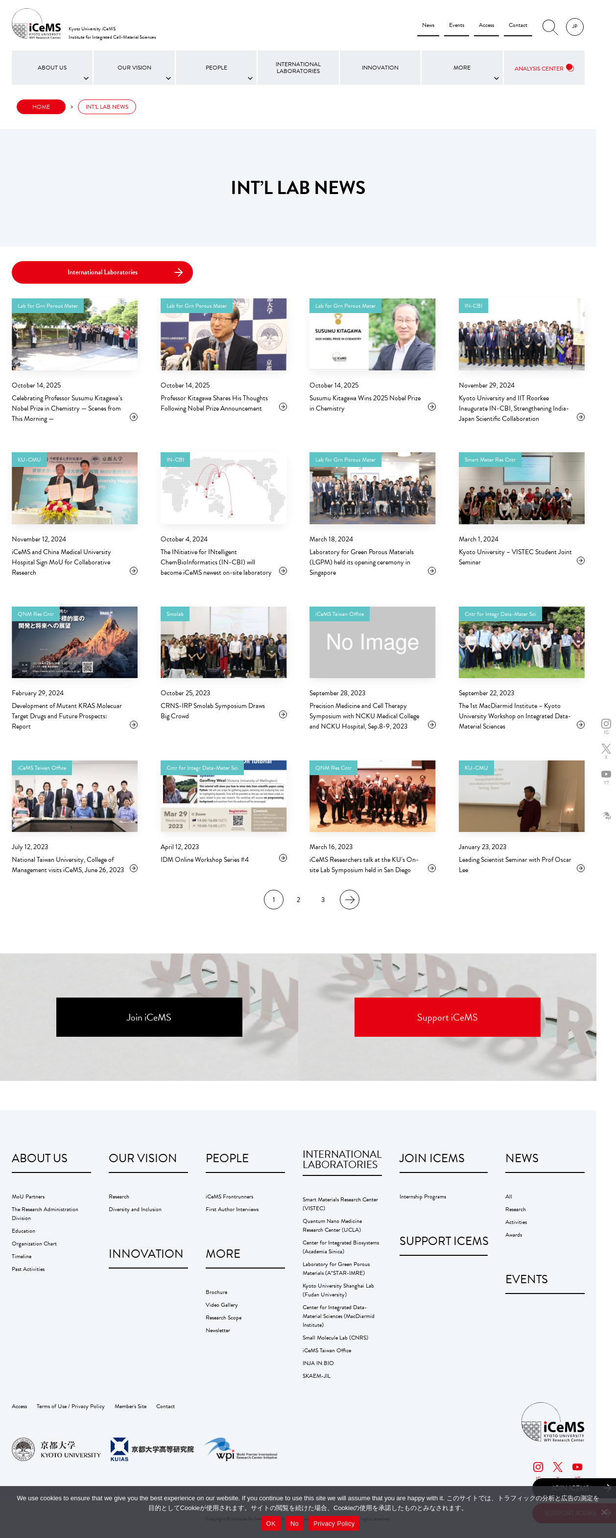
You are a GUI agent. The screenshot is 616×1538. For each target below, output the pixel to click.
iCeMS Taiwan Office (327, 1350)
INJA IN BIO (318, 1363)
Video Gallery (222, 1304)
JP (574, 26)
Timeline (21, 1256)
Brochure (216, 1292)
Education (23, 1230)
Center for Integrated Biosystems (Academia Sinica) (341, 1247)
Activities (516, 1222)
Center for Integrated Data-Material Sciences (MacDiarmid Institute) (339, 1316)
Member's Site (130, 1406)
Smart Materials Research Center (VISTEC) (340, 1204)
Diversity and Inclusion (135, 1209)
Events (456, 25)
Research (119, 1196)
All (508, 1196)
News (428, 25)
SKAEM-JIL (317, 1375)
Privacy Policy (334, 1523)
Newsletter (218, 1330)
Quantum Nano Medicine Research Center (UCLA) (332, 1225)
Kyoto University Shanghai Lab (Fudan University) (338, 1290)
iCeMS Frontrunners (229, 1196)
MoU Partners (28, 1196)
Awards (513, 1234)
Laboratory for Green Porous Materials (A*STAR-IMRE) (336, 1268)
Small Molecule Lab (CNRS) (335, 1337)
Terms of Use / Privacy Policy (71, 1406)
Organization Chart (34, 1243)
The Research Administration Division (45, 1213)
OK (271, 1523)
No (294, 1523)
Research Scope (223, 1317)
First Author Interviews (232, 1209)
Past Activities (28, 1269)
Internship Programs (423, 1196)
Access (486, 25)
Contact (518, 25)
